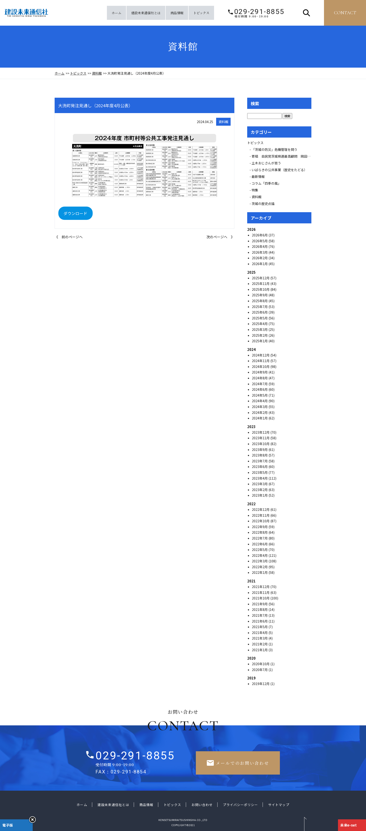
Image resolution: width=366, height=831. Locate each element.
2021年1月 (260, 649)
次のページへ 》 (220, 236)
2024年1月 (260, 418)
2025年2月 (260, 335)
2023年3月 (260, 483)
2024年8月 (260, 378)
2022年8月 (260, 532)
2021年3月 (260, 638)
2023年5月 (260, 472)
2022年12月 (261, 509)
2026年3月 (260, 252)
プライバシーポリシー (240, 804)
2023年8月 (260, 455)
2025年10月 (261, 289)
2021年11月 (261, 592)
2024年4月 (260, 400)
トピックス (201, 12)
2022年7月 (260, 538)
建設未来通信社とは (146, 12)
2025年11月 (261, 283)
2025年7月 (260, 306)
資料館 (97, 73)
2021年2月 (260, 644)
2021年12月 (261, 586)
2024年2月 (260, 412)
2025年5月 (260, 318)
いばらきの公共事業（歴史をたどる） (279, 169)
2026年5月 (260, 241)
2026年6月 (260, 235)
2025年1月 (260, 341)
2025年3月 (260, 329)
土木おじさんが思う (266, 163)
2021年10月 (261, 598)
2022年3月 (260, 561)
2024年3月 (260, 406)
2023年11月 (261, 438)
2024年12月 (261, 355)
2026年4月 (260, 246)
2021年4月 (260, 632)
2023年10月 (261, 443)
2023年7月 (260, 461)
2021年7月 (260, 615)
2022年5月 (260, 549)
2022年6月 (260, 544)
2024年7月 (260, 383)
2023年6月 (260, 466)
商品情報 (176, 12)
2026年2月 (260, 258)
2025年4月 (260, 323)
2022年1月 (260, 572)
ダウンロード (75, 213)
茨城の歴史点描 (263, 203)
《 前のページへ (69, 236)
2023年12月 (261, 432)
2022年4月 (260, 555)
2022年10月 (261, 521)
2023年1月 (260, 495)
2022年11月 (261, 515)
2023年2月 (260, 489)
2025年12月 (261, 278)
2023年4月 (260, 478)
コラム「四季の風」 (266, 183)
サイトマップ (278, 804)
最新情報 (260, 176)
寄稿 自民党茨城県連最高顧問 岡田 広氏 (286, 156)
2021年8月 (260, 609)
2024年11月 (261, 360)
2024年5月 (260, 395)
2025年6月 (260, 312)
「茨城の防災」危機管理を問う (274, 149)
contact (345, 13)
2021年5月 (260, 626)
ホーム (116, 12)
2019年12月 (261, 683)
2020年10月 (261, 663)
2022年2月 (260, 566)
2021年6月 (260, 621)
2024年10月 (261, 366)
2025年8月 (260, 300)
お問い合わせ (201, 804)
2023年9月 (260, 449)
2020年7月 (260, 669)
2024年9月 (260, 372)
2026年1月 (260, 263)
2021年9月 (260, 604)
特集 (255, 190)
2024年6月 (260, 389)
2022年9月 (260, 526)
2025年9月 (260, 295)
